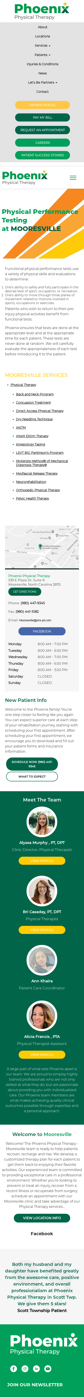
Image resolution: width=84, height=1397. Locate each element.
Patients (42, 55)
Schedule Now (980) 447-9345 (32, 764)
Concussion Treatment (33, 403)
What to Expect (32, 776)
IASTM (21, 428)
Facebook (42, 631)
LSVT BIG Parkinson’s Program (40, 453)
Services (42, 46)
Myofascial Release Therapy (36, 474)
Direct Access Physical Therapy (39, 411)
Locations (42, 36)
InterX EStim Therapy (32, 436)
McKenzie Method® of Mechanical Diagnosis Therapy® (42, 463)
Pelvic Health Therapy (32, 498)
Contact (42, 92)
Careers (42, 143)
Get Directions (24, 591)
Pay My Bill (42, 118)
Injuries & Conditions (42, 64)
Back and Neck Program (35, 394)
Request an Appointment (42, 130)
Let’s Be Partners (42, 83)
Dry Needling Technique (34, 419)
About (42, 27)
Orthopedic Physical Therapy (38, 490)
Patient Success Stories (42, 155)
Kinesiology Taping (30, 444)
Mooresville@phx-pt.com (35, 620)
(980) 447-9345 (33, 603)
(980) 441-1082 (27, 612)
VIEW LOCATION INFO (42, 1218)
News (42, 73)
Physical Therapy (23, 385)
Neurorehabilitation (31, 482)
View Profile (41, 861)
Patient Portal (42, 105)
